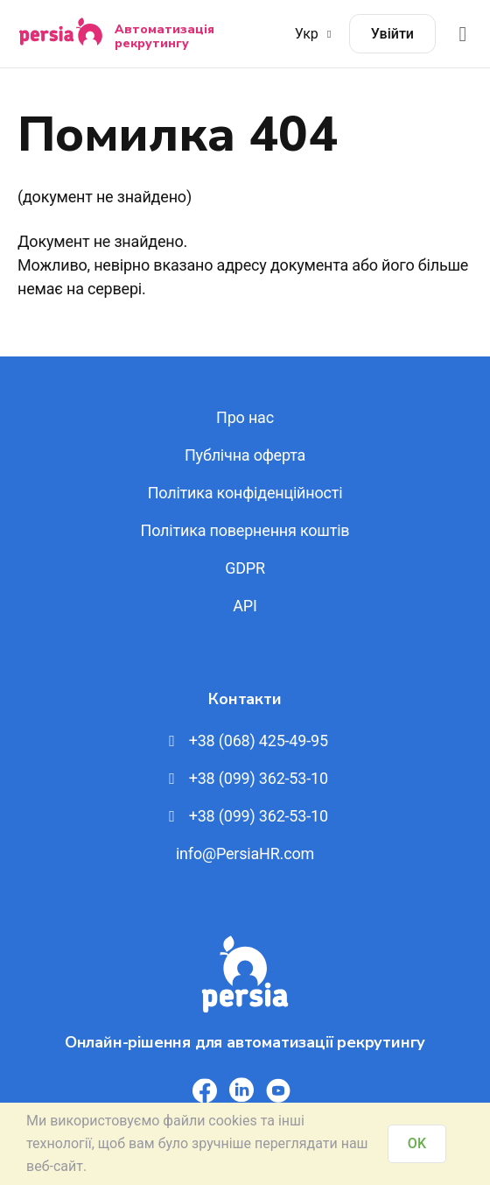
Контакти (244, 698)
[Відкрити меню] (463, 33)
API (244, 605)
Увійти (392, 33)
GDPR (245, 568)
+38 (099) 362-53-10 (245, 778)
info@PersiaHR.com (245, 853)
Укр (315, 33)
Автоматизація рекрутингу (164, 36)
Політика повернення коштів (245, 530)
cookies (232, 1120)
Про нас (245, 417)
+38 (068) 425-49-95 (245, 740)
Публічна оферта (245, 455)
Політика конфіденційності (245, 492)
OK (417, 1143)
